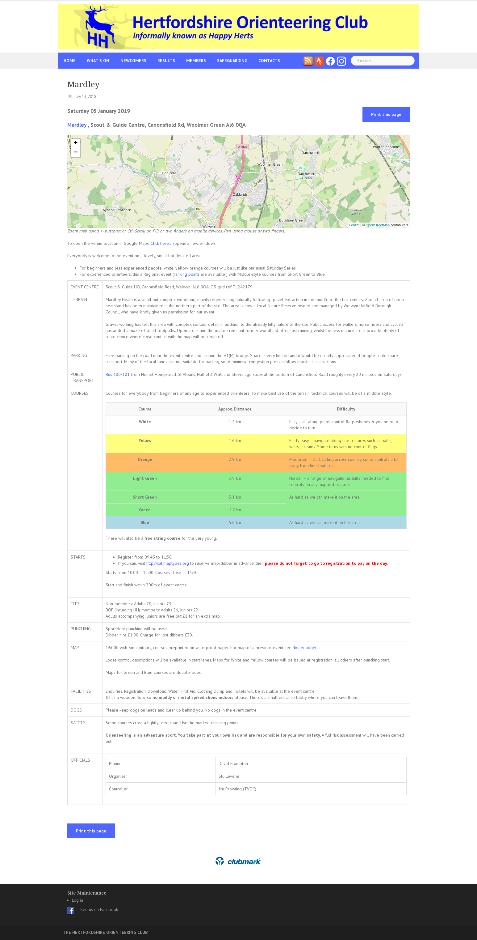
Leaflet (354, 225)
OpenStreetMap (378, 225)
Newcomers (133, 60)
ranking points (186, 274)
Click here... (162, 243)
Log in (77, 900)
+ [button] (75, 143)
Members (196, 60)
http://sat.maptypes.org (167, 563)
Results (166, 60)
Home (70, 60)
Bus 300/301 (118, 374)
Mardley (76, 124)
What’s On (98, 60)
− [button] (75, 152)
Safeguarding (232, 60)
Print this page (386, 114)
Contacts (269, 60)
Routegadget (304, 647)
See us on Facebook (99, 909)
